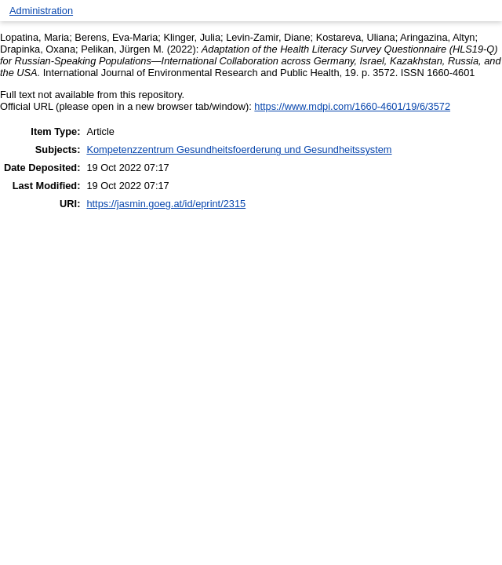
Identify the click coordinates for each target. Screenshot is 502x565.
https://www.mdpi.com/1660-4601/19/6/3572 (352, 106)
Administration (41, 10)
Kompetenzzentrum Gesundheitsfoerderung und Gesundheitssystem (238, 149)
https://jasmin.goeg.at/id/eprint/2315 (166, 204)
